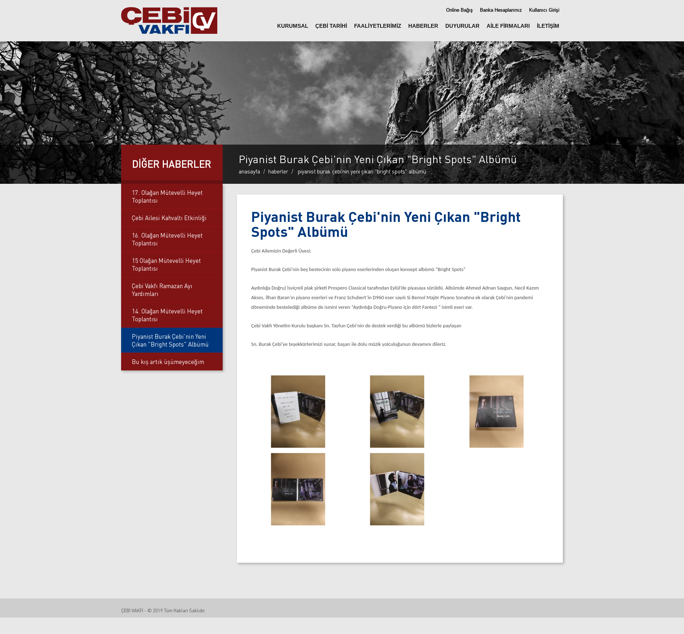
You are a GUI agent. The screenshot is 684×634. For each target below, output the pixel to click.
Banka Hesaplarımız (501, 10)
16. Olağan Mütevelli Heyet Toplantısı (167, 239)
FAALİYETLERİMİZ (377, 26)
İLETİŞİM (548, 26)
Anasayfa (249, 171)
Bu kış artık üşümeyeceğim (168, 361)
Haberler (278, 171)
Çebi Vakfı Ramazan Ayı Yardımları (162, 289)
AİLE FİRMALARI (508, 26)
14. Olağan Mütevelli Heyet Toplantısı (167, 315)
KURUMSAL (292, 26)
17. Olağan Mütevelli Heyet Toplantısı (167, 196)
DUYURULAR (462, 26)
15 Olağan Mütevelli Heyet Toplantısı (166, 264)
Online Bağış (459, 10)
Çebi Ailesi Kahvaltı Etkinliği (169, 218)
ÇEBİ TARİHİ (331, 26)
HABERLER (423, 26)
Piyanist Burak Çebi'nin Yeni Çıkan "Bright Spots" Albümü (170, 340)
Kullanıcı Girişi (544, 10)
